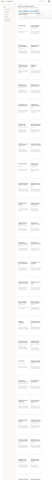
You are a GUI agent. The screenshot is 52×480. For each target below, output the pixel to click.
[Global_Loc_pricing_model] (4, 21)
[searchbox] (10, 9)
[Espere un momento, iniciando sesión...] (49, 1)
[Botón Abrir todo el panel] (3, 4)
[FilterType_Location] (4, 12)
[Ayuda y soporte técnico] (34, 1)
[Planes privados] (38, 1)
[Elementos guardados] (36, 1)
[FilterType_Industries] (4, 16)
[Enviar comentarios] (32, 1)
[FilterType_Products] (4, 14)
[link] (23, 30)
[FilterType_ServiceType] (4, 18)
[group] (19, 49)
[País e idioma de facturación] (43, 1)
